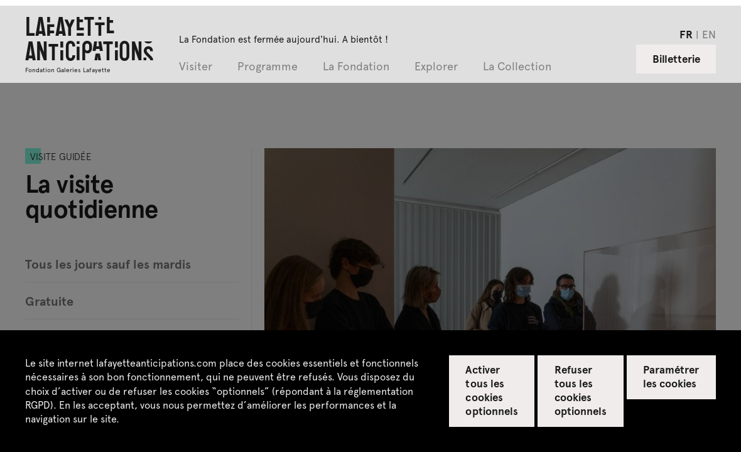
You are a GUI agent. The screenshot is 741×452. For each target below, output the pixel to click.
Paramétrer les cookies (671, 376)
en (709, 33)
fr (686, 33)
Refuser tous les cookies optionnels (580, 390)
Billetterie (676, 58)
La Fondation (356, 66)
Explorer (436, 66)
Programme (267, 66)
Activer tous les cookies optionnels (491, 390)
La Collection (517, 66)
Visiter (195, 66)
